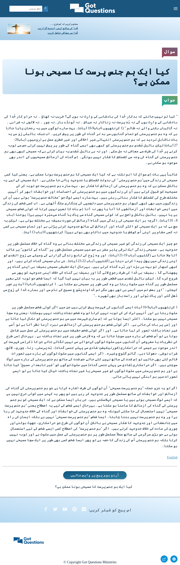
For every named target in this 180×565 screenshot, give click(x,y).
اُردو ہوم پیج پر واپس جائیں (95, 475)
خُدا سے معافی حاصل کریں (63, 33)
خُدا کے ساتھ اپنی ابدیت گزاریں (58, 28)
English (172, 457)
